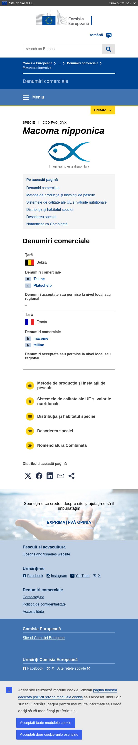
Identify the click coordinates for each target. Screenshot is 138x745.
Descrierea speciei (41, 217)
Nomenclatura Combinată (46, 224)
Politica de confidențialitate (44, 604)
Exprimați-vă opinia (69, 522)
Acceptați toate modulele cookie (45, 723)
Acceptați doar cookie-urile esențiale (49, 734)
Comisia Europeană (37, 63)
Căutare (108, 48)
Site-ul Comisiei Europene (44, 638)
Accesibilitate (33, 611)
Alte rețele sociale (71, 668)
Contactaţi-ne (33, 597)
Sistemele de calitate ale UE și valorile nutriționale (66, 202)
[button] (28, 475)
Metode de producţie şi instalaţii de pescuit (60, 195)
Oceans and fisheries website (46, 554)
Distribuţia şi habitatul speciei (49, 209)
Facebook (33, 668)
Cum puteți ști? (122, 3)
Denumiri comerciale (82, 63)
